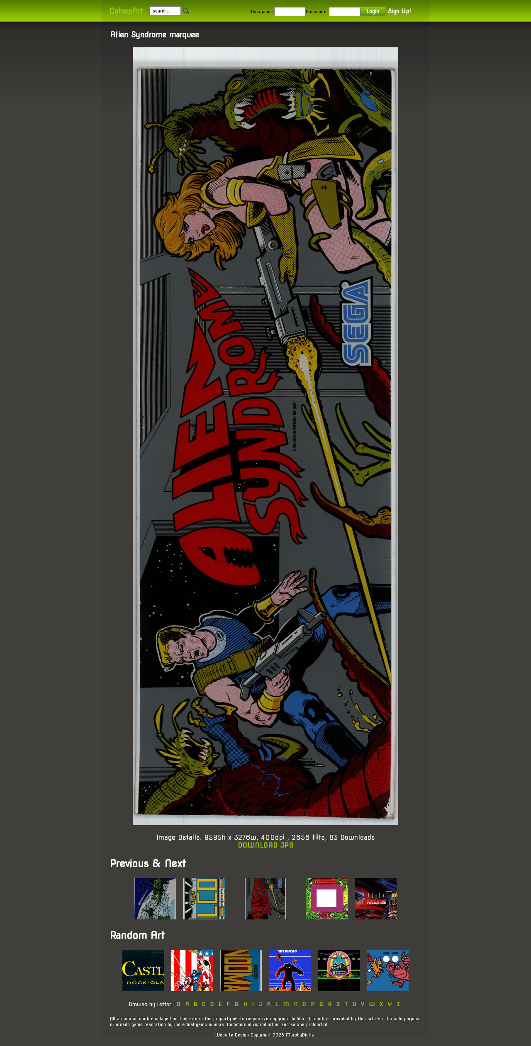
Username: (262, 12)
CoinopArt (126, 11)
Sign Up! (399, 11)
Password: (317, 12)
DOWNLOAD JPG (266, 845)
